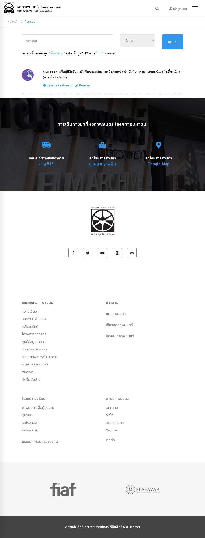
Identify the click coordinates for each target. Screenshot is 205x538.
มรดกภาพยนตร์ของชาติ (40, 441)
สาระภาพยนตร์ (117, 398)
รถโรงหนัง (29, 422)
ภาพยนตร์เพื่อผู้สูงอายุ (38, 407)
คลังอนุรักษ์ (30, 326)
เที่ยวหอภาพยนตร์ (119, 325)
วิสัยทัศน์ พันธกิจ (34, 318)
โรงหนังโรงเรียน (33, 398)
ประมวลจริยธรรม (34, 349)
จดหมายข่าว (115, 422)
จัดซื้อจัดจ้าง (31, 379)
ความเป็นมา (30, 311)
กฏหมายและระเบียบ (35, 364)
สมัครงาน (66, 85)
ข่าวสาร (52, 85)
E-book (111, 430)
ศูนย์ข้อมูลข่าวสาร (34, 341)
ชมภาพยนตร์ (116, 313)
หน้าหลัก (13, 21)
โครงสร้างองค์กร (34, 334)
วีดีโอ (109, 415)
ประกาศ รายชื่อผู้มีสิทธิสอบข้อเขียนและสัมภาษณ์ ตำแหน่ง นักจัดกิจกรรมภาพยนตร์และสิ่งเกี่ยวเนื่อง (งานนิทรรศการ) (111, 74)
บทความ (112, 407)
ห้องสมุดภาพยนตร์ (120, 336)
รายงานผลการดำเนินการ (40, 356)
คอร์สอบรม (30, 430)
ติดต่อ (110, 440)
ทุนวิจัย (27, 415)
